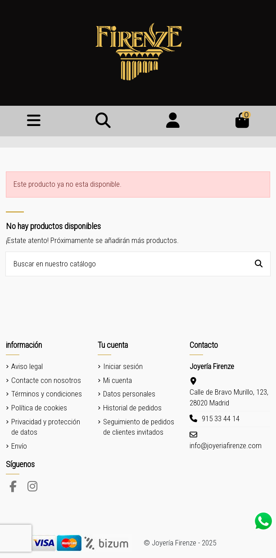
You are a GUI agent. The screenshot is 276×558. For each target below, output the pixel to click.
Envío (19, 445)
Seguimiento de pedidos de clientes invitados (138, 427)
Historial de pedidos (132, 407)
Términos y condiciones (46, 393)
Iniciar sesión (123, 366)
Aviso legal (27, 366)
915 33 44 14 (221, 418)
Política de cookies (39, 407)
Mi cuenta (117, 380)
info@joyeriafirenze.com (226, 445)
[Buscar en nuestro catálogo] (258, 264)
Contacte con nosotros (46, 380)
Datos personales (129, 393)
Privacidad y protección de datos (45, 427)
